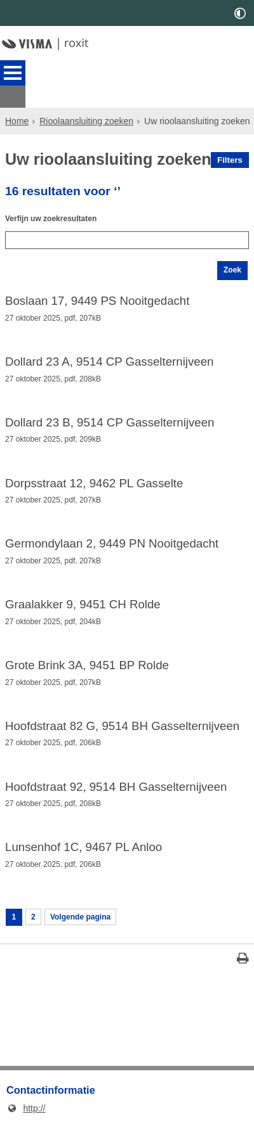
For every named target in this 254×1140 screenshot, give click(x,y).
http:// (25, 1124)
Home (17, 99)
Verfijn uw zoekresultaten (58, 202)
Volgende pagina (89, 930)
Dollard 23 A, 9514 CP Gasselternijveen (109, 356)
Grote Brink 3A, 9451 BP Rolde (87, 669)
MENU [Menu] (12, 73)
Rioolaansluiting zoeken (86, 99)
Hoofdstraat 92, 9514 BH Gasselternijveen (116, 794)
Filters (230, 138)
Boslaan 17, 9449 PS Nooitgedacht (97, 293)
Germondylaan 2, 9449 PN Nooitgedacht (111, 544)
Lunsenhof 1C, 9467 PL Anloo (83, 857)
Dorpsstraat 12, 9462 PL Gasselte (94, 481)
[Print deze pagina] (243, 975)
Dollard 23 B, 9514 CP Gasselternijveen (109, 419)
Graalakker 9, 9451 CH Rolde (83, 606)
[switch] (240, 13)
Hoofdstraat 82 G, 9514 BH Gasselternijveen (122, 732)
